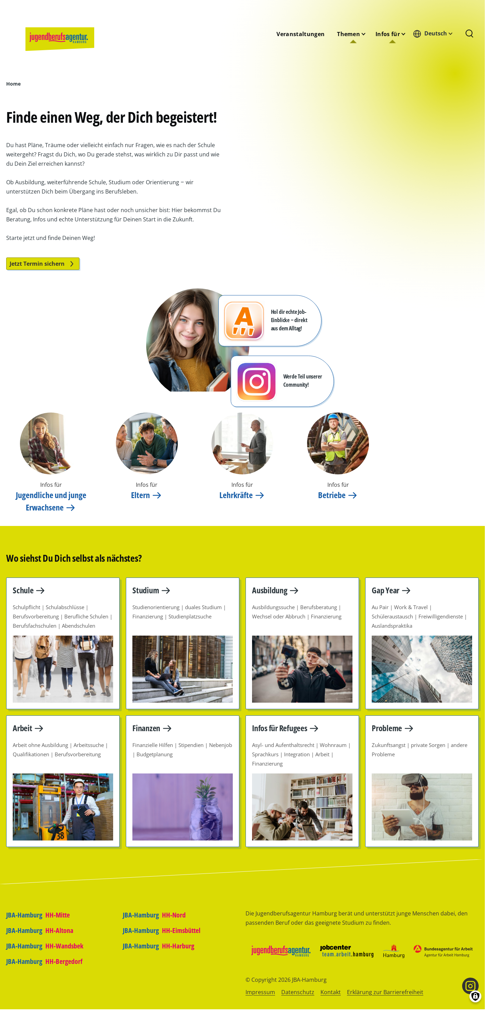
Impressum (260, 992)
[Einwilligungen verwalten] (475, 996)
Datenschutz (297, 992)
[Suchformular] (469, 34)
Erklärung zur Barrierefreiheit (385, 992)
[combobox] (434, 33)
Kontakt (330, 992)
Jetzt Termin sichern (43, 264)
